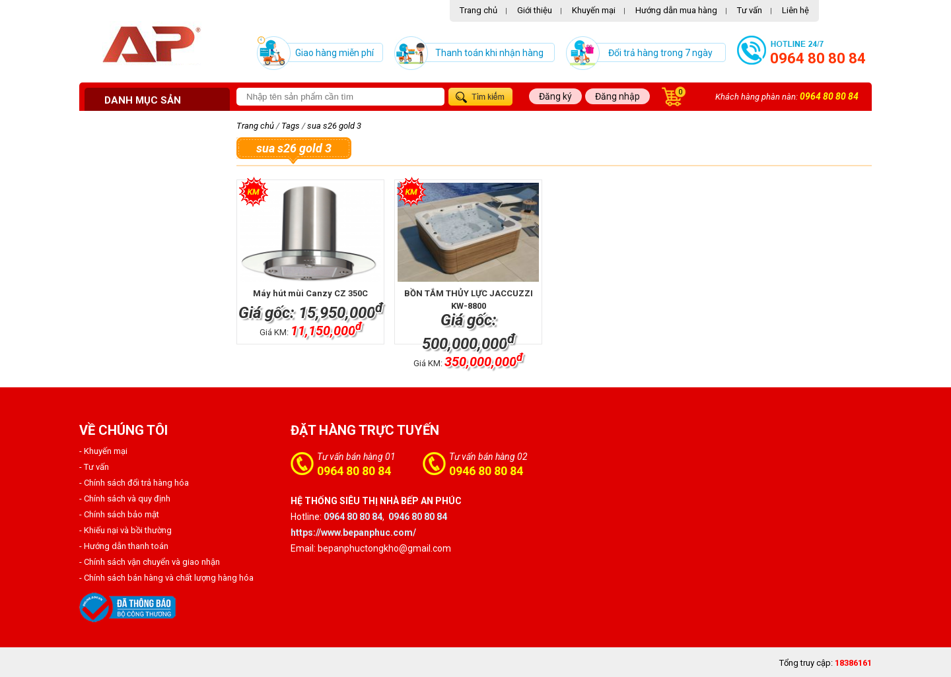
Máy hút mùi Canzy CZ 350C (310, 293)
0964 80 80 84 (818, 58)
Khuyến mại (594, 10)
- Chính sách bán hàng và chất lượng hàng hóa (166, 578)
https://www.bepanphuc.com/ (353, 532)
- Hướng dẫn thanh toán (123, 546)
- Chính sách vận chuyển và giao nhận (149, 562)
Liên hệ (795, 10)
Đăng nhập (617, 96)
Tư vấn (749, 10)
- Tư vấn (94, 467)
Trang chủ (478, 10)
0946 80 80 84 (486, 471)
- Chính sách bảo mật (119, 514)
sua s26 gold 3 (334, 126)
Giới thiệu (534, 10)
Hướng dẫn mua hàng (676, 10)
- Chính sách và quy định (124, 498)
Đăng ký (555, 96)
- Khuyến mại (103, 451)
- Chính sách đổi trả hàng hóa (134, 483)
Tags (290, 126)
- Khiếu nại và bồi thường (125, 530)
